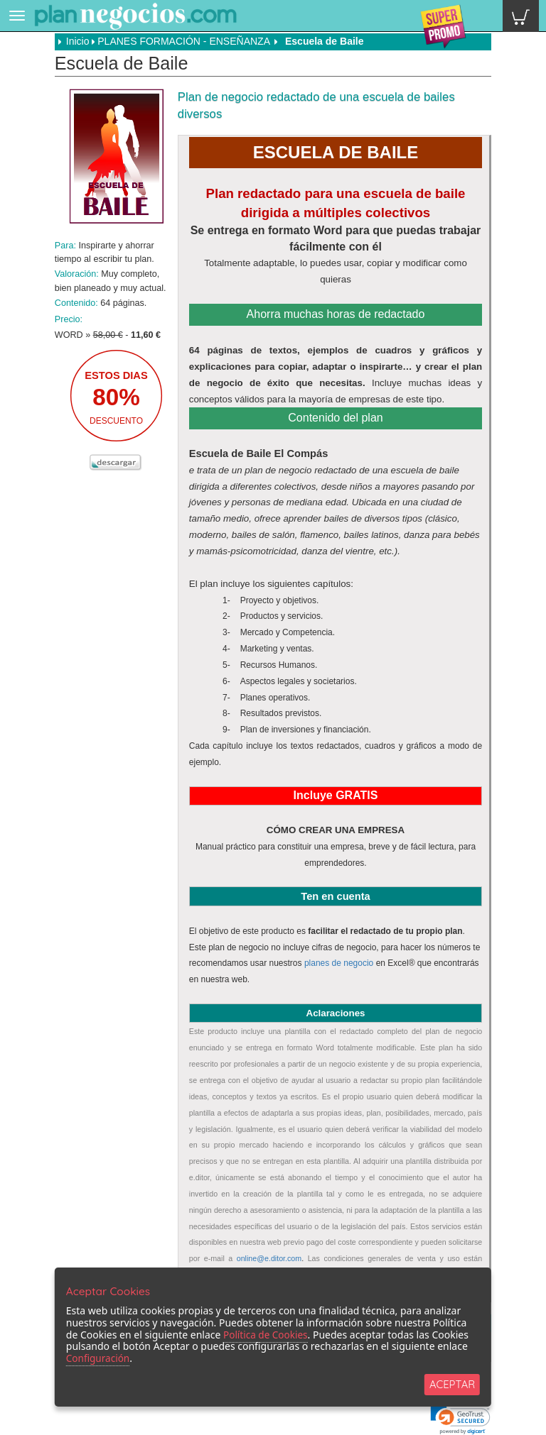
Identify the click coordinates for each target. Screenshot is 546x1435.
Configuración (99, 1357)
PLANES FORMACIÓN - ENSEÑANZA (183, 41)
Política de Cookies (267, 1333)
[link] (460, 1419)
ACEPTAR (452, 1383)
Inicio (74, 41)
